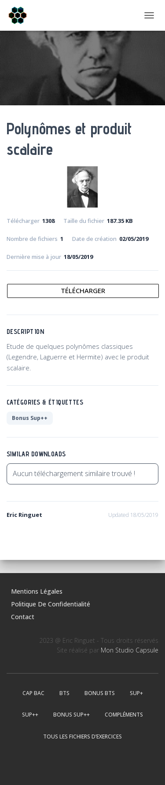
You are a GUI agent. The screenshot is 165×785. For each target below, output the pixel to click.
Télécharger (83, 290)
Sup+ (136, 693)
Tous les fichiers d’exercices (82, 736)
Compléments (124, 714)
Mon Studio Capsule (129, 650)
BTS (64, 693)
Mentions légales (36, 591)
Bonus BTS (99, 693)
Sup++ (30, 714)
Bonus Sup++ (30, 418)
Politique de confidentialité (50, 604)
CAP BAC (33, 693)
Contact (22, 617)
